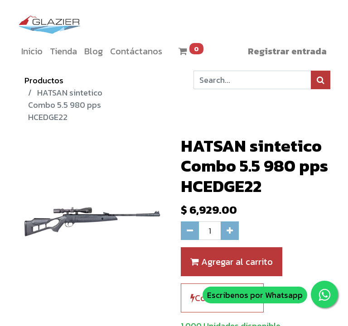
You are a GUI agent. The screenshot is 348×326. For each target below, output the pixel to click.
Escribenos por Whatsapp (255, 295)
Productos (43, 80)
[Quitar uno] (190, 230)
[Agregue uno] (230, 230)
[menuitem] (32, 51)
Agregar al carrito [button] (231, 261)
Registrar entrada (287, 51)
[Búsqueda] (320, 80)
